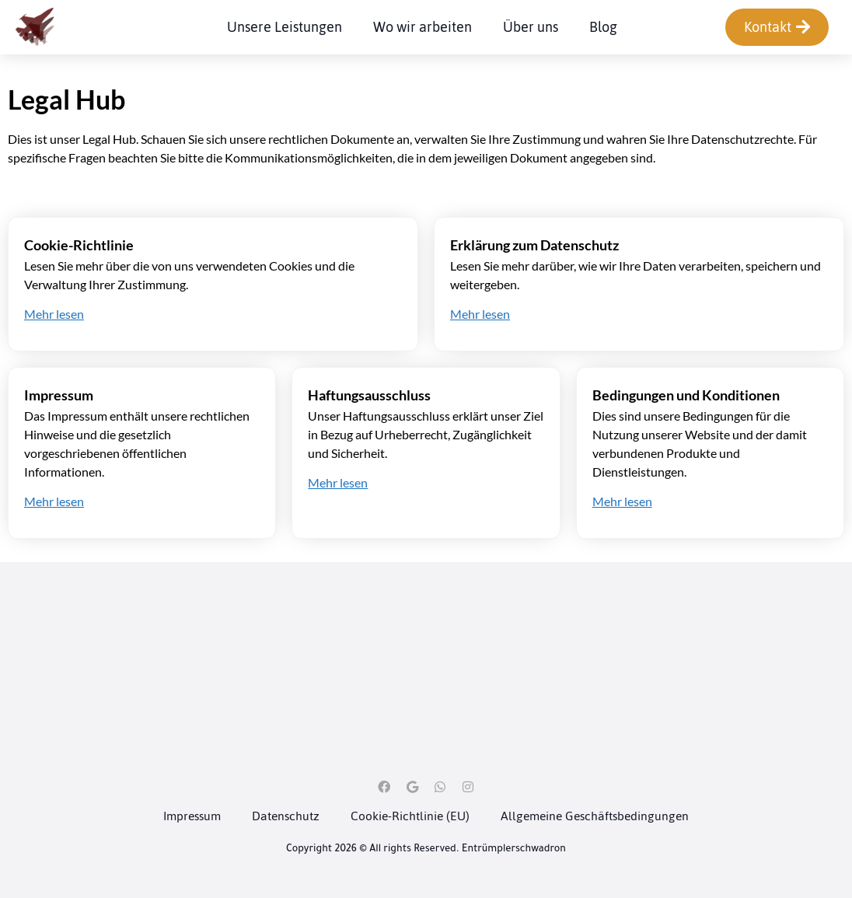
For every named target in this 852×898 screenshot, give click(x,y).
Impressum (192, 816)
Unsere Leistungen (284, 27)
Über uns (530, 27)
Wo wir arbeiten (422, 27)
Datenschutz (286, 816)
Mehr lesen (54, 313)
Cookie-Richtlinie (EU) (410, 816)
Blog (603, 27)
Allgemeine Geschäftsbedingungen (595, 816)
